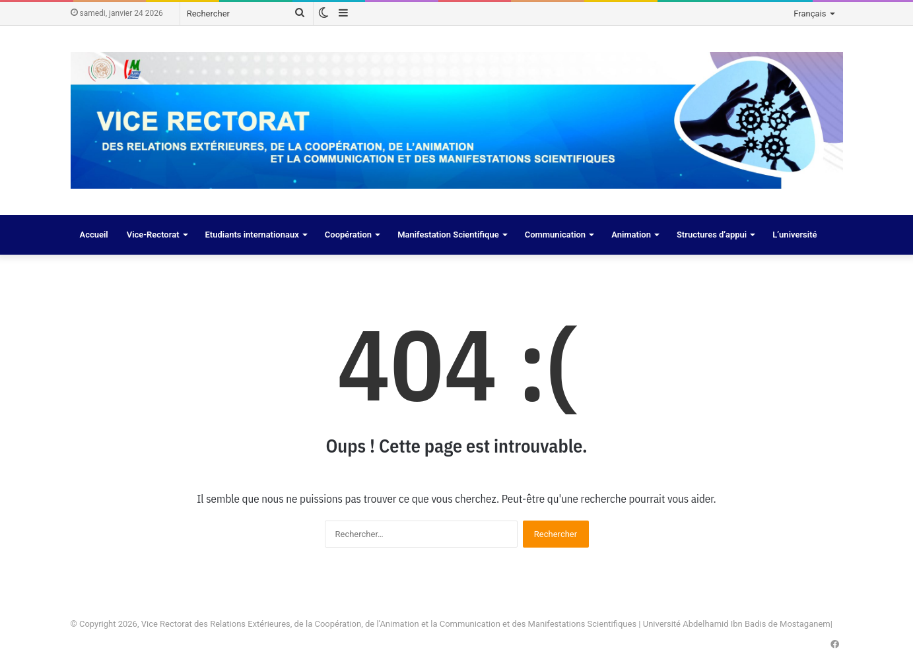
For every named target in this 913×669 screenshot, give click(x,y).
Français (810, 13)
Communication (555, 234)
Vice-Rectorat (153, 234)
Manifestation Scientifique (448, 234)
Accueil (94, 234)
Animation (631, 234)
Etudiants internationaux (252, 234)
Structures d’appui (712, 234)
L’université (794, 234)
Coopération (348, 234)
